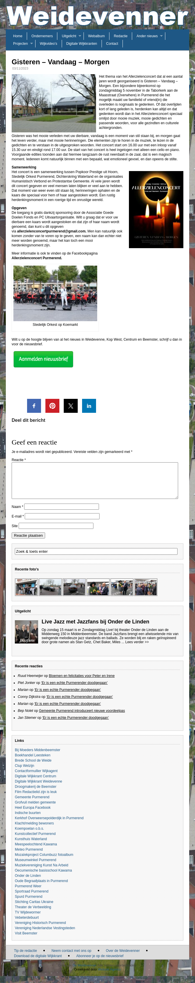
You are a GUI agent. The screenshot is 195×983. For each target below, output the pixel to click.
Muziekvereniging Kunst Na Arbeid (41, 872)
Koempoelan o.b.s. (29, 835)
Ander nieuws (147, 36)
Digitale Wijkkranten (81, 44)
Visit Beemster (26, 940)
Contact (112, 44)
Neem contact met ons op (71, 958)
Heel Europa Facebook (33, 815)
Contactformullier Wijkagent (36, 778)
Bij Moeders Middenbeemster (37, 757)
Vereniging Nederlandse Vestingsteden (45, 935)
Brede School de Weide (33, 767)
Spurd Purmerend (28, 904)
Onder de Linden (28, 883)
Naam (17, 514)
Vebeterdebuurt (27, 924)
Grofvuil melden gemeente (35, 809)
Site (15, 533)
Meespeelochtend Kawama (36, 851)
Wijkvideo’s (48, 44)
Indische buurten (28, 820)
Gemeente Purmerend (32, 804)
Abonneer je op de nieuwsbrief (99, 963)
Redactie (120, 36)
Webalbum (96, 36)
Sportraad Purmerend (31, 898)
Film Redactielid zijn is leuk (36, 799)
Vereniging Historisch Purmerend (40, 930)
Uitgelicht (69, 36)
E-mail (18, 523)
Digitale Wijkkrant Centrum (35, 783)
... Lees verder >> (135, 649)
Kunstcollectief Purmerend (35, 841)
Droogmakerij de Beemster (35, 794)
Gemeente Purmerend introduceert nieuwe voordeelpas (82, 718)
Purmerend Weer (28, 893)
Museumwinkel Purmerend (35, 867)
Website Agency (109, 976)
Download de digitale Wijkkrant (38, 963)
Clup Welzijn (24, 773)
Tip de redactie (25, 958)
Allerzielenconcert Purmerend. (37, 258)
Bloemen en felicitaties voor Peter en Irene (82, 683)
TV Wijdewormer (28, 919)
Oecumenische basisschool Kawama (43, 877)
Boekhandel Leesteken (32, 762)
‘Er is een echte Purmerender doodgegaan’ (74, 690)
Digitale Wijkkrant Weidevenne (38, 788)
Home (17, 36)
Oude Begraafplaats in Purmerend (41, 888)
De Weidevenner (84, 972)
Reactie (19, 460)
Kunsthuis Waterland (31, 846)
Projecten (20, 44)
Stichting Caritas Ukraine (34, 909)
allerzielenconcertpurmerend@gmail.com (51, 231)
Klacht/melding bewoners (34, 830)
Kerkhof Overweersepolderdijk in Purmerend (49, 825)
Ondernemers (42, 36)
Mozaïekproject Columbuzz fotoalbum (44, 862)
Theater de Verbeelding (33, 914)
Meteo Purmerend (29, 856)
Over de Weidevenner (123, 958)
